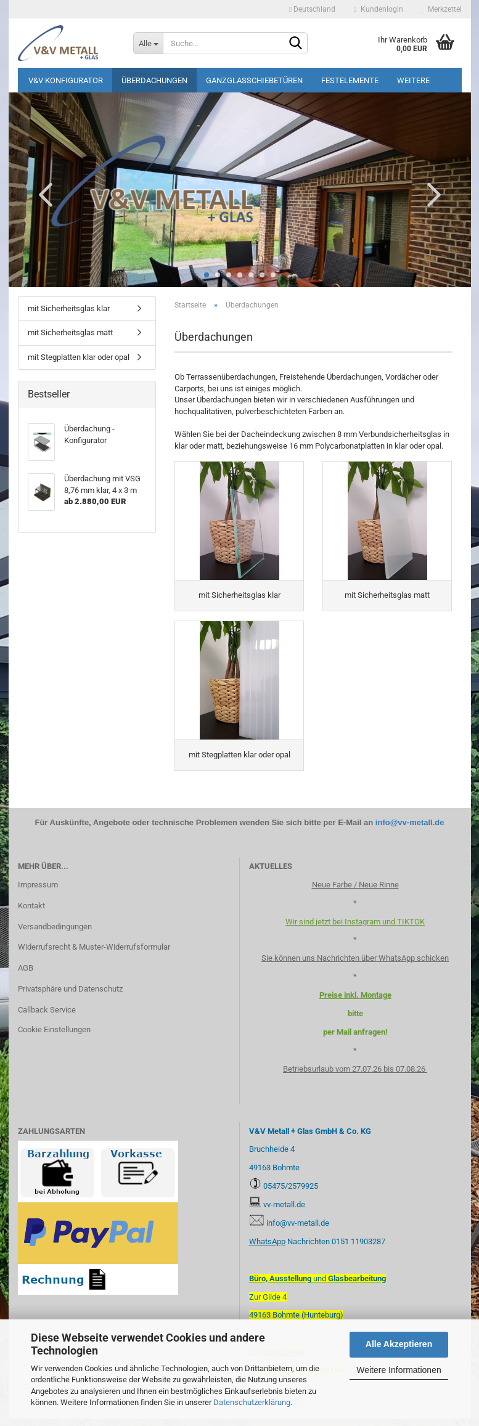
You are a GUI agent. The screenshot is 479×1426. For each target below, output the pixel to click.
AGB (25, 975)
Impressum (38, 892)
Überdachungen (154, 80)
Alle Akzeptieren (399, 1344)
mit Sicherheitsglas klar (69, 308)
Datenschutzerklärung (251, 1402)
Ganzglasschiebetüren (254, 80)
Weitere (413, 80)
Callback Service (47, 1017)
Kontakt (31, 913)
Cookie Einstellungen (54, 1037)
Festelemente (350, 80)
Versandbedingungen (55, 934)
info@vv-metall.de (409, 829)
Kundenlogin (378, 9)
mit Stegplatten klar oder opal (78, 357)
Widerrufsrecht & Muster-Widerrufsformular (94, 954)
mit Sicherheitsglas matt (70, 332)
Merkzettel (442, 9)
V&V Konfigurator (65, 80)
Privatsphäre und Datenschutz (70, 996)
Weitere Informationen (398, 1370)
